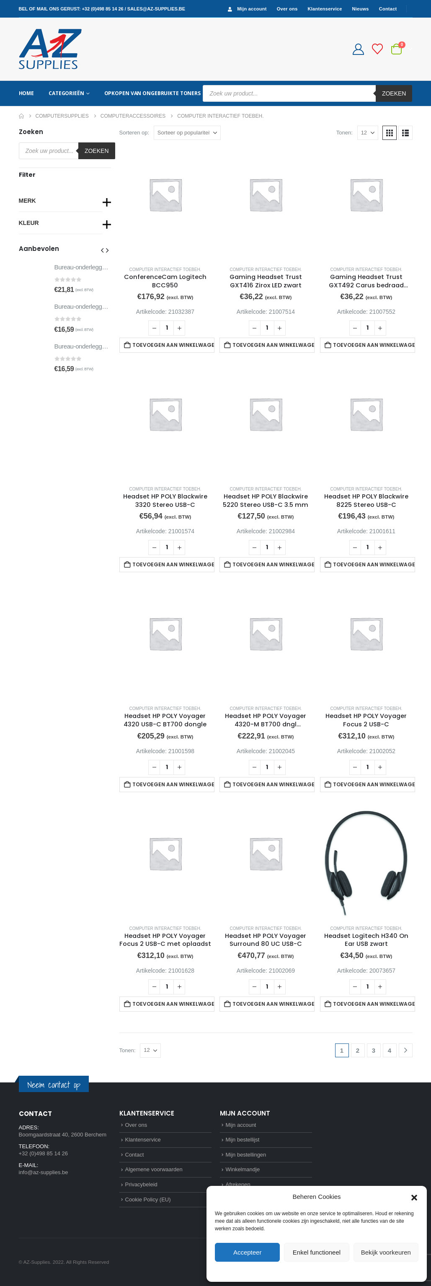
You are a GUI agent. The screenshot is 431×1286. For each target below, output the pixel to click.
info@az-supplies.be (43, 1172)
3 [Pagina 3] (373, 1050)
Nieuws (360, 8)
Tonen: (344, 132)
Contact (388, 8)
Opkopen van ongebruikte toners (152, 93)
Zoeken (394, 93)
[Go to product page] (165, 203)
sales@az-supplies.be (156, 8)
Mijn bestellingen (246, 1155)
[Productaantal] (167, 328)
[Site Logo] (50, 49)
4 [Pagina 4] (389, 1050)
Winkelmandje (243, 1169)
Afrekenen (238, 1184)
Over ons (287, 8)
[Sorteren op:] (187, 133)
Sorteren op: (134, 132)
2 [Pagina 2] (357, 1050)
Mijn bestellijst (243, 1139)
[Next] (406, 1050)
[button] (414, 1197)
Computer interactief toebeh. (165, 269)
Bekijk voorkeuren (386, 1252)
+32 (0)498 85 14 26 (102, 8)
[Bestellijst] (377, 49)
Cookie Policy (297, 1271)
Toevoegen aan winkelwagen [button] (173, 345)
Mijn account (246, 9)
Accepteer (247, 1252)
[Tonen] (367, 133)
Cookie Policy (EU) (148, 1199)
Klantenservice (325, 8)
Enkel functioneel (317, 1252)
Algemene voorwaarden (154, 1169)
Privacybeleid (332, 1271)
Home (26, 93)
